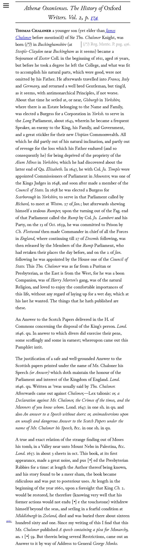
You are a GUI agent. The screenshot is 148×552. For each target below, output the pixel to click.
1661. (9, 521)
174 (94, 18)
